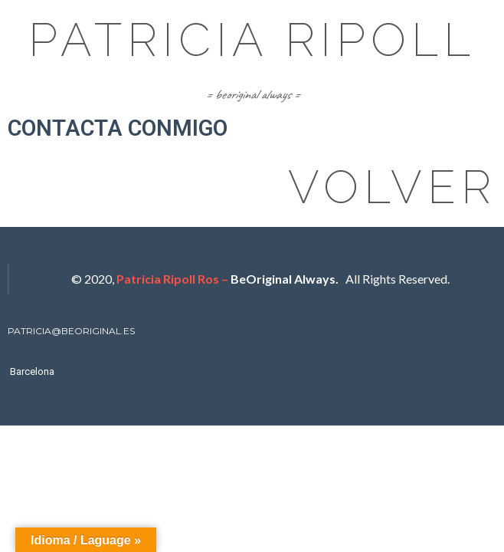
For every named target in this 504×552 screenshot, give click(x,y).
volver (392, 187)
